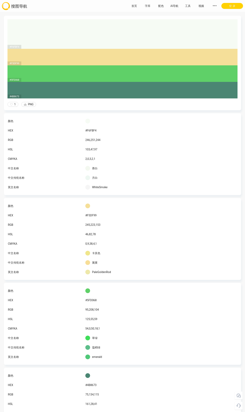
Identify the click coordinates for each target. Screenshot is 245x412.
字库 (147, 5)
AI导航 (174, 5)
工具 (188, 5)
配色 (161, 5)
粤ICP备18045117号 (123, 408)
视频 (201, 5)
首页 (134, 5)
